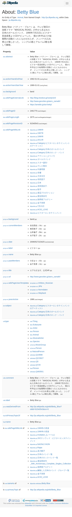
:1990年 (36, 136)
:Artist (33, 328)
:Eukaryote (35, 325)
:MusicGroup (38, 345)
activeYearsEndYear (13, 79)
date (7, 242)
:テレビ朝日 (38, 166)
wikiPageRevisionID (12, 123)
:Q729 (35, 365)
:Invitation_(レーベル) (42, 435)
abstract (8, 56)
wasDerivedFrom (11, 406)
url (7, 277)
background (9, 91)
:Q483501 (37, 371)
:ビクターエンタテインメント (46, 213)
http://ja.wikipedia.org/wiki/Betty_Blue (45, 415)
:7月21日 (37, 206)
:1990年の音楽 (39, 431)
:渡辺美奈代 (38, 196)
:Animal (34, 335)
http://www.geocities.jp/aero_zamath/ (45, 101)
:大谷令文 (37, 176)
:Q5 (34, 361)
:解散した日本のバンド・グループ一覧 (49, 470)
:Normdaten (39, 290)
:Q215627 (37, 358)
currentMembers (12, 225)
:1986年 (36, 130)
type (6, 321)
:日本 (35, 183)
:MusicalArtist (37, 338)
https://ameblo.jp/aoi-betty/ (41, 104)
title (7, 270)
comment (8, 378)
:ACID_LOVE (39, 209)
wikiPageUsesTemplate (15, 283)
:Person (34, 331)
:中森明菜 (37, 169)
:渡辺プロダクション (42, 193)
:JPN (36, 286)
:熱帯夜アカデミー (41, 199)
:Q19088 (36, 355)
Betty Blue (28, 12)
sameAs (9, 483)
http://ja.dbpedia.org (50, 17)
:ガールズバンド (40, 159)
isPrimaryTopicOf (11, 415)
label (8, 248)
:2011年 (36, 140)
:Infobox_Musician (41, 283)
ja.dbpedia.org (15, 20)
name (8, 254)
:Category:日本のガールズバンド (47, 149)
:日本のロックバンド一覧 (44, 458)
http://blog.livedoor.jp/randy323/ (43, 98)
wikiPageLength (11, 117)
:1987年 (36, 133)
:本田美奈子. (38, 186)
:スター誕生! (38, 163)
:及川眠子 (37, 451)
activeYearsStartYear (13, 85)
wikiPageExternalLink (13, 98)
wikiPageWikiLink (11, 130)
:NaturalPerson (37, 351)
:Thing (33, 321)
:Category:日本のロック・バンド (47, 152)
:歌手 (35, 189)
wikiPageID (9, 111)
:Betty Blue (40, 483)
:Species (35, 341)
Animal (20, 17)
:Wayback (38, 293)
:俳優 (35, 173)
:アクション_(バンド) (42, 156)
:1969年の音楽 (39, 428)
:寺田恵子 (37, 179)
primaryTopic (11, 490)
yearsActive (10, 299)
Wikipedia (28, 503)
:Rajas (36, 447)
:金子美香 (37, 203)
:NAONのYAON (40, 444)
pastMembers (11, 261)
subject (7, 306)
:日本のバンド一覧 (41, 454)
